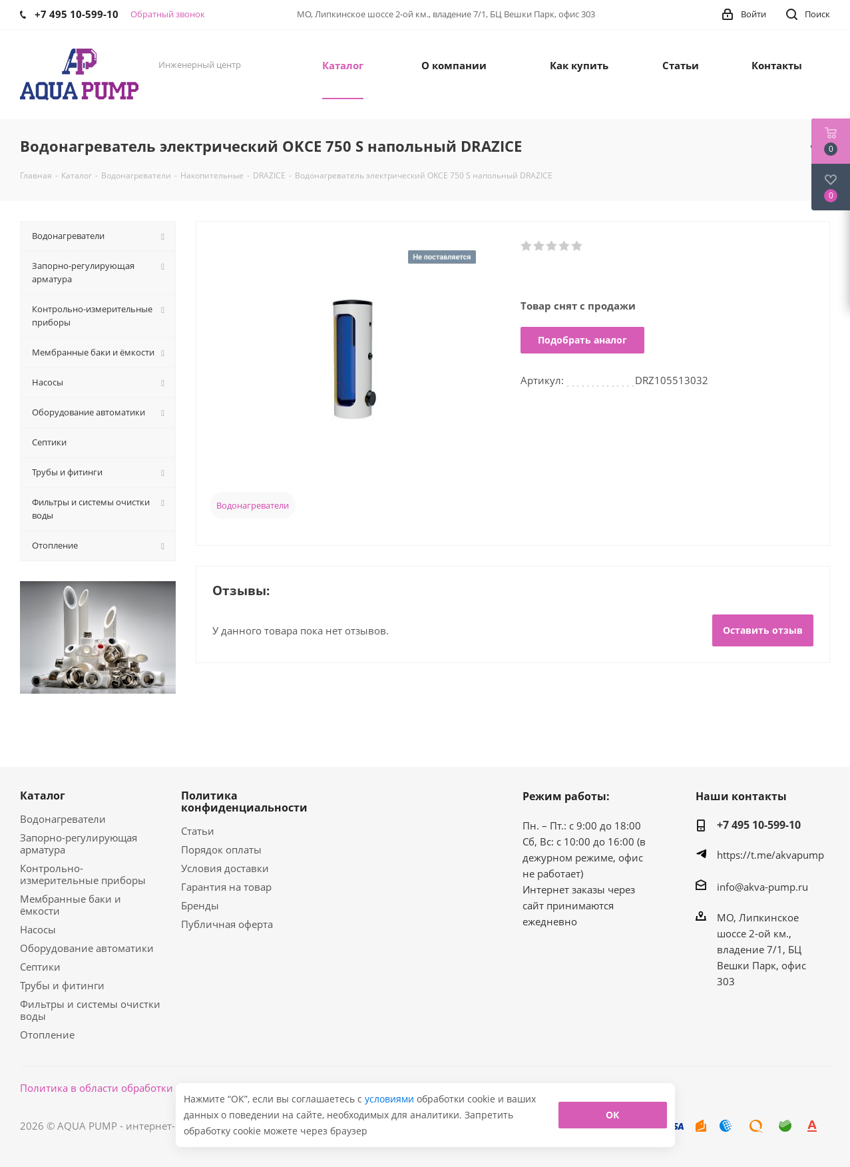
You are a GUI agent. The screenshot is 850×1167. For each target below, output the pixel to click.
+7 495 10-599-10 (759, 824)
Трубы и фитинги (62, 985)
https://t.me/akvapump (770, 854)
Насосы (38, 929)
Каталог (42, 795)
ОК (612, 1114)
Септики (40, 966)
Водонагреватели (252, 505)
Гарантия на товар (226, 886)
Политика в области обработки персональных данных (154, 1087)
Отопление (47, 1034)
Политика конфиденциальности (244, 801)
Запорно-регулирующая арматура (78, 843)
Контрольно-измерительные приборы (83, 874)
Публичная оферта (227, 924)
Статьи (197, 830)
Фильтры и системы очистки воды (90, 1010)
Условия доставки (225, 868)
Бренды (200, 905)
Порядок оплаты (221, 849)
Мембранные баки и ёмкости (70, 904)
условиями (391, 1098)
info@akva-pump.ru (762, 886)
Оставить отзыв (763, 630)
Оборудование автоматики (87, 948)
